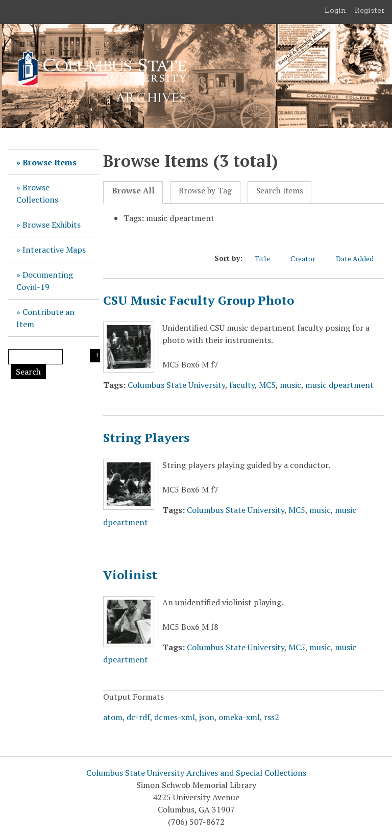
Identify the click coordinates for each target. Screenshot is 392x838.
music (290, 384)
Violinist (130, 574)
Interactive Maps (54, 249)
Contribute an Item (45, 318)
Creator (308, 258)
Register (370, 10)
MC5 (267, 384)
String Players (146, 437)
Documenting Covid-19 (44, 280)
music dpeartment (339, 384)
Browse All (133, 190)
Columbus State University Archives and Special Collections (196, 772)
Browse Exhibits (51, 224)
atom (112, 717)
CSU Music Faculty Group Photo (198, 300)
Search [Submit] (28, 371)
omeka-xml (239, 717)
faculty (242, 384)
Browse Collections (37, 193)
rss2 (271, 717)
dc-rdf (138, 717)
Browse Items (49, 162)
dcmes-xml (174, 717)
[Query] (35, 356)
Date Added (360, 258)
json (206, 717)
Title (267, 258)
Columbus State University (176, 384)
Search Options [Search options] (95, 355)
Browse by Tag (205, 190)
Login (335, 10)
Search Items (279, 190)
